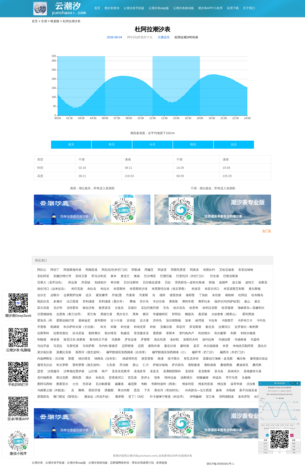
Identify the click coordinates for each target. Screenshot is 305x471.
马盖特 (255, 339)
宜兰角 (210, 396)
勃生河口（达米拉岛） (52, 288)
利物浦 (41, 339)
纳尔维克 (84, 358)
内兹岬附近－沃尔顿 (50, 358)
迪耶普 (190, 295)
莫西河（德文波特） (88, 352)
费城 (133, 301)
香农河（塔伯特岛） (167, 390)
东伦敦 (216, 295)
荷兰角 (91, 314)
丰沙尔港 (159, 301)
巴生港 (214, 276)
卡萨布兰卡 (245, 320)
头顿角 (246, 377)
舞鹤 (81, 390)
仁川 (146, 365)
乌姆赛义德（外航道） (52, 390)
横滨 (146, 314)
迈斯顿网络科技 (119, 462)
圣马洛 (218, 371)
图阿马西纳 (44, 384)
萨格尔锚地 (160, 365)
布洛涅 (195, 288)
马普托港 (72, 345)
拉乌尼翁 (78, 333)
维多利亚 (188, 384)
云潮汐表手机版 (133, 8)
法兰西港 (72, 301)
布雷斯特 (119, 288)
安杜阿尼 (43, 276)
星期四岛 (43, 396)
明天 (193, 144)
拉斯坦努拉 (60, 333)
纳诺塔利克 (129, 358)
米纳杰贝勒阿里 (243, 345)
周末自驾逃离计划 (143, 462)
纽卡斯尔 (174, 358)
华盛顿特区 (160, 314)
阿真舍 (194, 269)
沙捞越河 (53, 371)
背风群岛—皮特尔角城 (190, 282)
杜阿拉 (242, 295)
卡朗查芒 (227, 320)
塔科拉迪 (170, 377)
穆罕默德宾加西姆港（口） (170, 352)
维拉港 (221, 384)
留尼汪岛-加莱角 (74, 339)
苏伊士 (145, 377)
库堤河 (180, 326)
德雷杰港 (176, 295)
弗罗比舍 (204, 301)
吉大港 (144, 320)
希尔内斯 (124, 390)
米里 (226, 345)
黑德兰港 (106, 314)
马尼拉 (57, 345)
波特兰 (249, 282)
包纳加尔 (100, 282)
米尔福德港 (211, 345)
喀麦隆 (54, 21)
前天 (71, 144)
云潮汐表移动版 (183, 8)
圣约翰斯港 (44, 377)
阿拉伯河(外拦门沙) (114, 269)
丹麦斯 (143, 295)
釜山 (247, 301)
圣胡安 (189, 371)
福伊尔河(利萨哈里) (227, 301)
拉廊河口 (224, 326)
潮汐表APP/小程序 (210, 8)
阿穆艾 (149, 269)
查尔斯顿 (255, 288)
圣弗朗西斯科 (172, 371)
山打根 (93, 371)
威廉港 (119, 384)
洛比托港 (160, 339)
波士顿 (236, 282)
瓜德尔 (132, 307)
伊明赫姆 (196, 396)
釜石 (257, 301)
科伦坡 (125, 326)
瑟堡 (40, 371)
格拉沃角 (88, 307)
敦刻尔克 (43, 301)
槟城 (212, 282)
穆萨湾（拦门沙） (204, 352)
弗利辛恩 (188, 301)
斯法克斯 (62, 377)
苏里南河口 (116, 377)
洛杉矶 (174, 339)
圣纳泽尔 (233, 371)
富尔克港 (43, 307)
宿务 (157, 377)
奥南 (137, 276)
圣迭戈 (154, 371)
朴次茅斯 (62, 365)
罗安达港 (131, 339)
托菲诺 (87, 384)
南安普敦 (147, 358)
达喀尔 (54, 295)
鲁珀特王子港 (98, 339)
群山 (136, 365)
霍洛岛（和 (44, 320)
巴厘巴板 (166, 276)
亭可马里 (232, 377)
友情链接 (161, 462)
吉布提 (131, 320)
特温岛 (217, 377)
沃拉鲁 (251, 384)
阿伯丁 (54, 269)
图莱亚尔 (62, 384)
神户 (105, 371)
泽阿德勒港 (226, 396)
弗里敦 (173, 301)
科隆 (113, 326)
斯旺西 (76, 377)
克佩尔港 (166, 326)
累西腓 (157, 333)
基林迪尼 (84, 320)
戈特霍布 (72, 307)
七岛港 (110, 365)
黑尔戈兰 (122, 314)
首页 (97, 8)
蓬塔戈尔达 (44, 365)
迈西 (141, 345)
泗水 (89, 377)
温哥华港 (236, 384)
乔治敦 (123, 365)
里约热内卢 (186, 333)
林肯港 (54, 339)
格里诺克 (105, 307)
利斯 (233, 333)
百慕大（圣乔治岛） (50, 282)
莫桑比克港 (63, 352)
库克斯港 (195, 326)
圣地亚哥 (140, 371)
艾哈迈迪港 (226, 269)
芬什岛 (144, 301)
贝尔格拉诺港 (152, 282)
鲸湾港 (199, 320)
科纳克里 (140, 326)
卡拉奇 (212, 320)
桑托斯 (256, 365)
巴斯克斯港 (230, 276)
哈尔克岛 (179, 307)
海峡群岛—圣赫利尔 (251, 307)
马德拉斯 (224, 339)
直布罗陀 (244, 396)
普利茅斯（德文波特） (87, 365)
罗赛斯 (145, 339)
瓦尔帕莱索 (103, 384)
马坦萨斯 (88, 345)
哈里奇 (193, 307)
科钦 (153, 326)
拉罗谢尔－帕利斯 (246, 326)
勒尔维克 (110, 333)
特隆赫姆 (202, 377)
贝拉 (168, 282)
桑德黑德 (226, 365)
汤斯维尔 (186, 377)
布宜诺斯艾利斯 (234, 288)
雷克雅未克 (141, 333)
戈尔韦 (57, 307)
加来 (188, 320)
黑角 (136, 314)
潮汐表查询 (111, 8)
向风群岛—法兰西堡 (198, 390)
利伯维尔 (204, 333)
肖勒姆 (230, 390)
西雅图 (109, 390)
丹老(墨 (117, 295)
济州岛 (157, 320)
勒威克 (125, 333)
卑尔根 (115, 282)
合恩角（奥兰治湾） (69, 314)
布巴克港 (77, 288)
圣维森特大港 (252, 371)
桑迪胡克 (242, 365)
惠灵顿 (202, 314)
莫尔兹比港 (44, 352)
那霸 (71, 358)
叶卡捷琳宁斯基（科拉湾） (168, 396)
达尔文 (41, 295)
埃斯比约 (209, 269)
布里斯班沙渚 (138, 288)
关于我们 (249, 8)
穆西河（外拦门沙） (233, 352)
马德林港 (240, 339)
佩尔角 (241, 358)
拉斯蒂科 (43, 333)
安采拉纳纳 (245, 269)
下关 (147, 390)
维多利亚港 (205, 384)
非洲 (44, 21)
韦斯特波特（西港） (164, 384)
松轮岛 (100, 377)
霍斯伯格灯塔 (65, 320)
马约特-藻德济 (108, 345)
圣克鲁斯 (204, 371)
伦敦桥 (116, 339)
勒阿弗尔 (94, 333)
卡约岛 (261, 320)
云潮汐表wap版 (158, 8)
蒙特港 (184, 345)
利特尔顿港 (248, 333)
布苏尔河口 (212, 288)
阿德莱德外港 (72, 269)
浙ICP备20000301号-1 (220, 463)
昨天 (112, 144)
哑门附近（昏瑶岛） (66, 396)
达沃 (89, 295)
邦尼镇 (85, 282)
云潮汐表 (37, 462)
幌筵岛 (189, 314)
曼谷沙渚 (170, 345)
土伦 (75, 384)
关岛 (166, 307)
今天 (152, 144)
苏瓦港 (132, 377)
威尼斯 (132, 384)
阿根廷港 (91, 269)
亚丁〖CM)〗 (137, 396)
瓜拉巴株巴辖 (150, 307)
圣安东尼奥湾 (121, 371)
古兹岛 (119, 307)
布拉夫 (104, 288)
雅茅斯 (119, 396)
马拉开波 (43, 345)
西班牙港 (94, 390)
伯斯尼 (262, 282)
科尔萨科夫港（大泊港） (80, 326)
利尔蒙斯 (220, 333)
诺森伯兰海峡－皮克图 (218, 358)
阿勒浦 (136, 269)
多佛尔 (57, 301)
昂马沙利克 (99, 276)
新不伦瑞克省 (248, 390)
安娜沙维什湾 (62, 276)
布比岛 (91, 288)
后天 (234, 144)
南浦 (161, 358)
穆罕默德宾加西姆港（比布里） (127, 352)
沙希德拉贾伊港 (74, 371)
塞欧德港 (210, 365)
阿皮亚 (162, 269)
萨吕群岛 (178, 365)
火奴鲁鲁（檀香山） (224, 314)
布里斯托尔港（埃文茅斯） (169, 288)
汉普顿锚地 (44, 314)
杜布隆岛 (257, 295)
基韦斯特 (100, 320)
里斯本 (170, 333)
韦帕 (144, 384)
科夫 (103, 326)
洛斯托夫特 (190, 339)
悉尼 (137, 390)
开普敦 (41, 326)
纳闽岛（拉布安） (106, 358)
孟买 (196, 345)
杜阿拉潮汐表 (71, 21)
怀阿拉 (176, 314)
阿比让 (41, 269)
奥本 (113, 276)
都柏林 (229, 295)
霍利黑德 (248, 314)
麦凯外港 (154, 345)
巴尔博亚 (150, 276)
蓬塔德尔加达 (259, 358)
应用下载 (233, 8)
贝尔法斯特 (131, 282)
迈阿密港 (128, 345)
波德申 (223, 282)
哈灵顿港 (227, 307)
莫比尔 (262, 345)
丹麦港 (130, 295)
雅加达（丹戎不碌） (97, 396)
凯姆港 (54, 326)
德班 (162, 295)
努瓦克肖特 (191, 358)
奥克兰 (125, 276)
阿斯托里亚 (178, 269)
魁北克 (209, 326)
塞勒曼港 (194, 365)
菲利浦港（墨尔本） (112, 301)
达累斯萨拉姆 (72, 295)
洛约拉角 (208, 339)
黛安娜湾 (102, 295)
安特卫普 (81, 276)
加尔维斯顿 (173, 320)
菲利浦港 (88, 301)
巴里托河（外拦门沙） (191, 276)
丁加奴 (203, 295)
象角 (219, 390)
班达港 (72, 282)
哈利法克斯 (209, 307)
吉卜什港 (116, 320)
